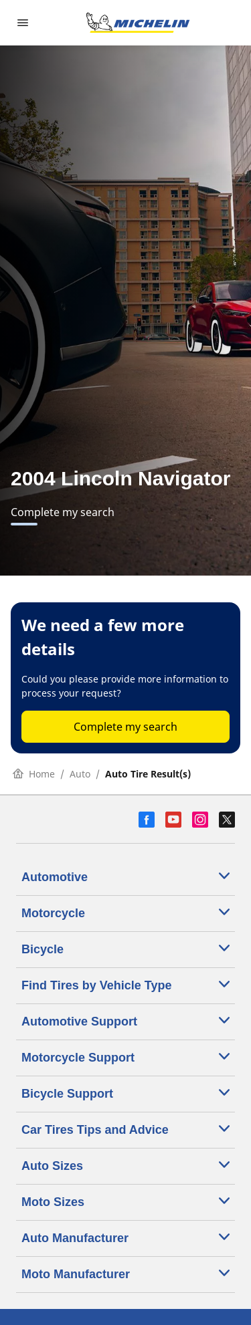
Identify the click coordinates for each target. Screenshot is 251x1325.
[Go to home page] (137, 23)
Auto (80, 773)
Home (34, 773)
